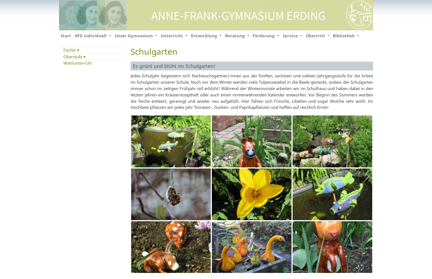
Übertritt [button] (316, 35)
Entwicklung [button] (204, 35)
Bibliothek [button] (344, 35)
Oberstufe (73, 56)
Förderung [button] (264, 35)
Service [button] (291, 35)
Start (66, 35)
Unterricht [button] (172, 35)
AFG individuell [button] (91, 35)
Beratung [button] (235, 35)
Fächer (70, 50)
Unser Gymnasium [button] (134, 35)
